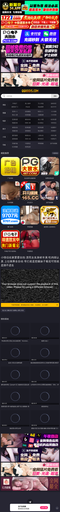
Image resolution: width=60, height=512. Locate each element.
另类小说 (28, 139)
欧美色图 (41, 127)
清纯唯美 (28, 131)
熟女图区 (41, 131)
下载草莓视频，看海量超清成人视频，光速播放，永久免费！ (34, 305)
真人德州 (28, 103)
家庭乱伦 (28, 135)
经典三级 (28, 123)
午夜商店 (28, 143)
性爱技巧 (53, 139)
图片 (4, 129)
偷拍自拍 (28, 119)
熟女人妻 (15, 115)
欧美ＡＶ (41, 111)
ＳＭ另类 (53, 115)
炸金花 (28, 107)
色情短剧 (28, 147)
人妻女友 (41, 135)
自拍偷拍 (28, 111)
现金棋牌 (41, 107)
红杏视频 (15, 147)
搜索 (55, 96)
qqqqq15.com (30, 91)
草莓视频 (41, 143)
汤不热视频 (53, 143)
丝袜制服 (28, 115)
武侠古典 (53, 135)
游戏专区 (53, 103)
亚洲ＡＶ (15, 111)
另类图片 (53, 131)
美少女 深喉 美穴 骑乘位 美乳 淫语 (13, 310)
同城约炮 (15, 143)
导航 (4, 145)
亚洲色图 (28, 127)
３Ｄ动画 (53, 111)
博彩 (4, 105)
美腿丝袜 (15, 131)
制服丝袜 (15, 123)
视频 (4, 113)
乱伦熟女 (41, 123)
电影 (4, 121)
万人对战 (41, 103)
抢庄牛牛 (53, 107)
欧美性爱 (53, 119)
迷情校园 (15, 139)
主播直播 (41, 115)
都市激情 (15, 135)
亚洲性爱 (15, 119)
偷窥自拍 (15, 127)
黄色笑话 (41, 139)
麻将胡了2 (15, 107)
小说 (4, 137)
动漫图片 (53, 127)
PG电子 (14, 103)
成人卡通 (41, 119)
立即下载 (44, 508)
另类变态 (53, 123)
